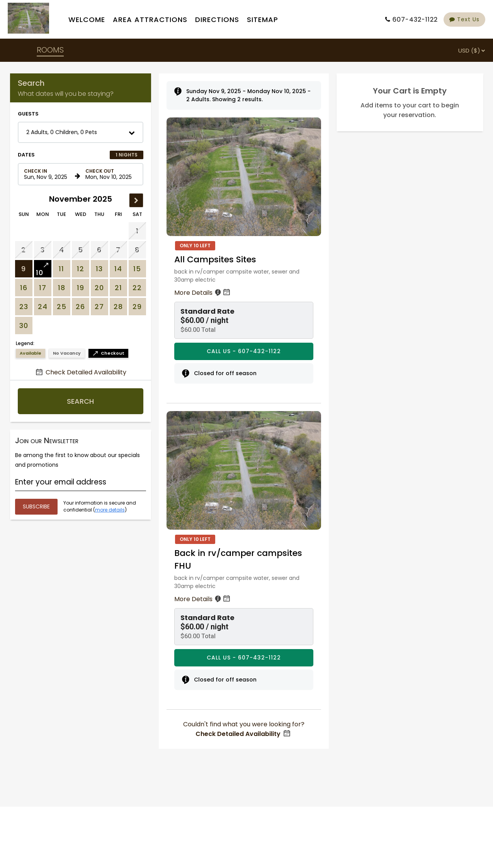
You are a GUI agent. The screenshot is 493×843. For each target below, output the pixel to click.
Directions (217, 19)
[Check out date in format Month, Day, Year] (110, 174)
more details (110, 509)
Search (80, 401)
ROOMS (50, 49)
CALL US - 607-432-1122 (244, 351)
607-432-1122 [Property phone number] (415, 19)
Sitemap (262, 19)
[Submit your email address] (36, 507)
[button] (80, 132)
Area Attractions (150, 19)
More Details (202, 292)
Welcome (86, 19)
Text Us (464, 19)
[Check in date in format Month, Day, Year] (48, 174)
